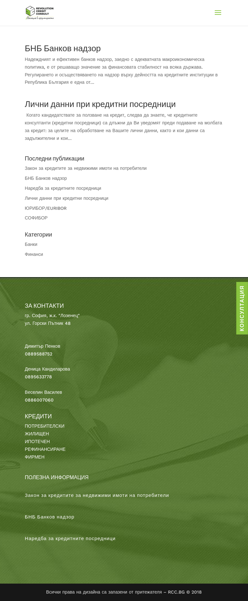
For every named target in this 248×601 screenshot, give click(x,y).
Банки (31, 244)
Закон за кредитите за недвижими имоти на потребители (86, 168)
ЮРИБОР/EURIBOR (46, 208)
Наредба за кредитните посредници (63, 188)
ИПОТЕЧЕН (37, 441)
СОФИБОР (36, 217)
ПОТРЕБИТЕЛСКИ (45, 426)
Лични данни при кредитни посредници (100, 104)
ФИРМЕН (35, 457)
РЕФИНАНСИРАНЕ (45, 449)
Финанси (34, 254)
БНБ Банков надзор (63, 48)
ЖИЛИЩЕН (37, 433)
